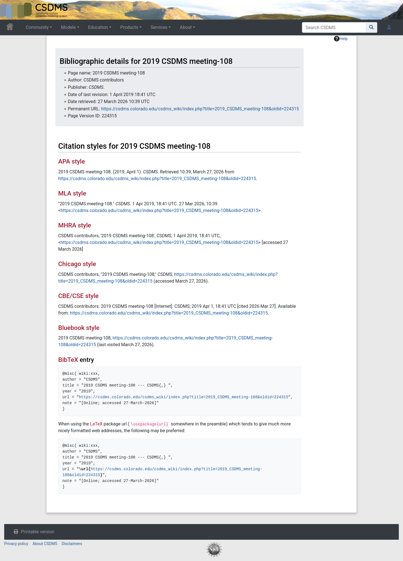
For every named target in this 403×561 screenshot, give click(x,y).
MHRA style (74, 225)
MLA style (72, 193)
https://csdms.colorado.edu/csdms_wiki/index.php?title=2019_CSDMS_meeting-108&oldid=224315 (200, 108)
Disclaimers (72, 543)
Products (129, 27)
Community (37, 27)
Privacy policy (16, 543)
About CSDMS (44, 543)
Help (341, 38)
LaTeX (96, 424)
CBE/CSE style (78, 295)
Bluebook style (78, 327)
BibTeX (68, 359)
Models (68, 27)
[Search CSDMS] (334, 27)
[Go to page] (371, 27)
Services (159, 27)
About (186, 27)
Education (98, 27)
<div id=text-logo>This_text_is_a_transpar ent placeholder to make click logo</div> (8, 9)
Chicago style (77, 263)
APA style (71, 161)
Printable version (37, 531)
